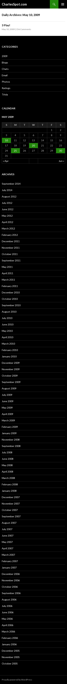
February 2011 (10, 286)
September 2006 (11, 593)
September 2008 (11, 445)
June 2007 (7, 535)
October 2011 (10, 254)
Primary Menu (62, 4)
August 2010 (9, 311)
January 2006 (9, 644)
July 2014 (7, 190)
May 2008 (7, 465)
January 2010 (9, 356)
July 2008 (7, 452)
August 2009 (9, 388)
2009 (5, 56)
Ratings (6, 88)
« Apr (6, 160)
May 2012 (7, 215)
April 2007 (7, 548)
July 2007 (7, 529)
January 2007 (9, 567)
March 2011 (8, 279)
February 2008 (10, 484)
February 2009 (10, 426)
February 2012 (10, 234)
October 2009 (10, 375)
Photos (6, 81)
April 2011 (7, 273)
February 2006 (10, 637)
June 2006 (7, 612)
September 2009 (11, 381)
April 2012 (7, 222)
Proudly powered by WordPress (17, 679)
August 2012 (9, 196)
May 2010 (7, 330)
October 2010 (10, 298)
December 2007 (11, 497)
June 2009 (7, 401)
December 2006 (11, 573)
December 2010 (11, 292)
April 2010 (7, 337)
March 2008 (8, 477)
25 (15, 150)
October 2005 (10, 663)
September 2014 (11, 183)
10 (6, 140)
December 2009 (11, 362)
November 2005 (11, 657)
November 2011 (11, 247)
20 (33, 145)
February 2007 (10, 561)
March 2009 (8, 420)
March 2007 (8, 554)
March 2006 (8, 631)
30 (60, 150)
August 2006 (9, 599)
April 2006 (7, 625)
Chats (5, 68)
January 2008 (9, 490)
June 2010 (7, 324)
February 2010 (10, 350)
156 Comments (23, 29)
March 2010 (8, 343)
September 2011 (11, 260)
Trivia (5, 94)
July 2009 (7, 394)
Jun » (61, 160)
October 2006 (10, 586)
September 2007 (11, 516)
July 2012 (7, 202)
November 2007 (11, 503)
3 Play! (6, 25)
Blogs (5, 62)
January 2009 (9, 433)
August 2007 (9, 522)
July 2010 (7, 318)
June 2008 (7, 458)
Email (5, 75)
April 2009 (7, 413)
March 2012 (8, 228)
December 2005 (11, 650)
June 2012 (7, 209)
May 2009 (7, 407)
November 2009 (11, 369)
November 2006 (11, 580)
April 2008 (7, 471)
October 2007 (10, 509)
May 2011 (7, 266)
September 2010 (11, 305)
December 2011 (11, 241)
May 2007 (7, 541)
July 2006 (7, 605)
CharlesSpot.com (14, 4)
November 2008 (11, 439)
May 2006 (7, 618)
